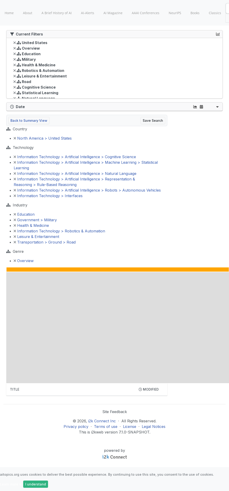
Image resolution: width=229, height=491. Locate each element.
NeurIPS (175, 13)
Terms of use (105, 426)
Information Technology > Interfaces (48, 195)
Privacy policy (76, 426)
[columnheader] (70, 389)
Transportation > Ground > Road (45, 242)
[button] (217, 106)
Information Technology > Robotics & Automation (59, 231)
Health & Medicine (31, 225)
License (129, 426)
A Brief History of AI (57, 13)
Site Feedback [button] (114, 411)
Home (9, 13)
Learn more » (10, 484)
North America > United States (43, 138)
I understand (35, 484)
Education (24, 214)
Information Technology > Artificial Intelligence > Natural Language (75, 173)
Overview (24, 260)
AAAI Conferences (145, 13)
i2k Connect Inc (102, 421)
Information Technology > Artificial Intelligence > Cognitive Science (75, 156)
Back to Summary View (28, 120)
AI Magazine (113, 13)
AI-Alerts (87, 13)
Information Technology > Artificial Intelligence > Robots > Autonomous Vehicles (87, 190)
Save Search (153, 120)
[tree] (114, 69)
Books (195, 13)
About (27, 13)
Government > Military (35, 220)
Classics (215, 13)
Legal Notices (153, 426)
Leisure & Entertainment (36, 236)
